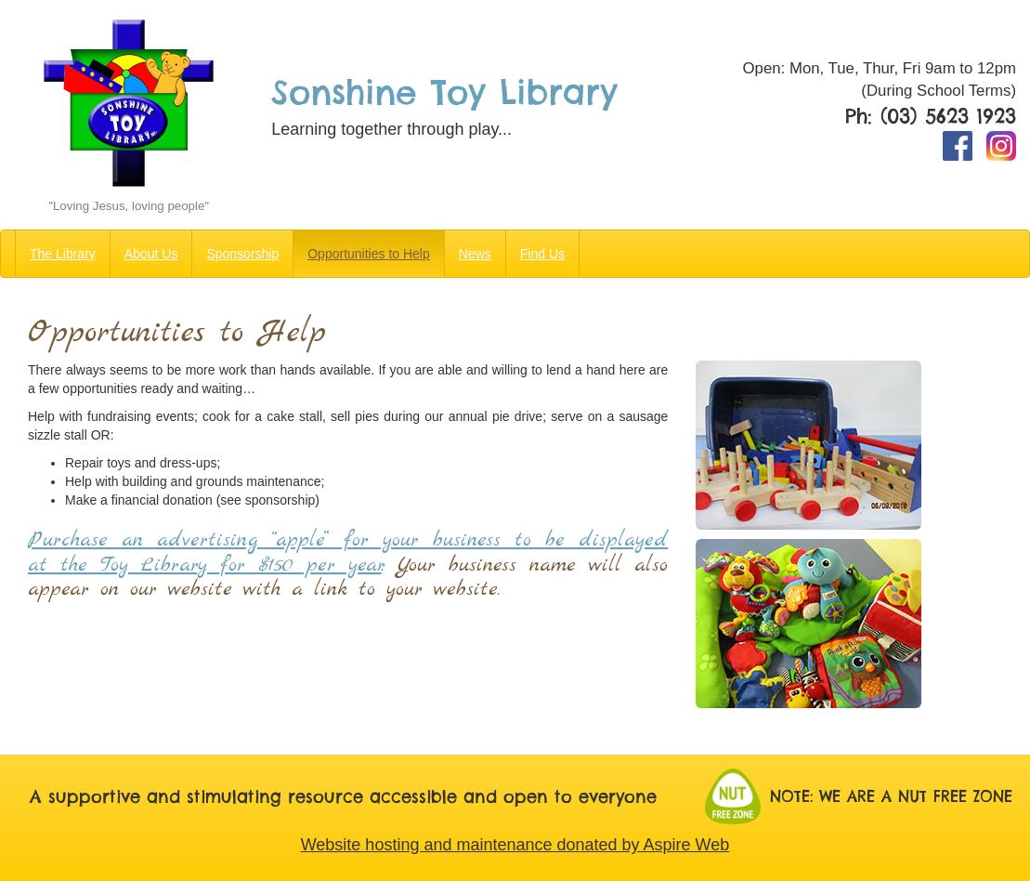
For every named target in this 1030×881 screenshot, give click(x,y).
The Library (63, 253)
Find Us (542, 253)
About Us (151, 253)
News (475, 253)
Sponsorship (242, 253)
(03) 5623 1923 (948, 116)
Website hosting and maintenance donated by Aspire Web (515, 844)
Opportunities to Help (368, 253)
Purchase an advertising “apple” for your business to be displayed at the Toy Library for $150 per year (348, 552)
